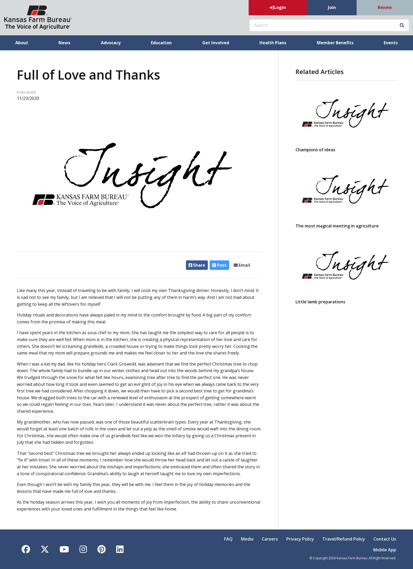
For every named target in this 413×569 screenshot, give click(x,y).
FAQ (228, 539)
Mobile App (384, 550)
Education (161, 43)
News (64, 43)
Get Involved (215, 43)
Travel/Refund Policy (343, 539)
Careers (270, 539)
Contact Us (384, 539)
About (21, 43)
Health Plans (272, 43)
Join (332, 7)
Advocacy (111, 43)
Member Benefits (335, 43)
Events (391, 43)
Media (247, 539)
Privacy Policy (300, 539)
